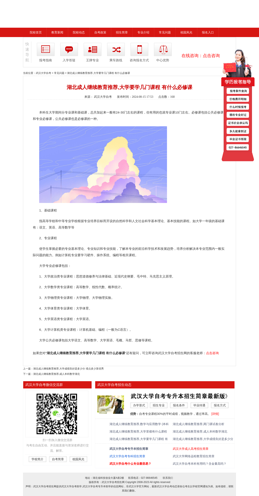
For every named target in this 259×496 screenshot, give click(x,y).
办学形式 (139, 405)
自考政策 (100, 32)
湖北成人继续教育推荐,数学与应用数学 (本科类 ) (139, 424)
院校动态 (79, 32)
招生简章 (122, 32)
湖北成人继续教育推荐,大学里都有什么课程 (138, 431)
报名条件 (179, 405)
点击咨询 (211, 55)
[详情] (215, 413)
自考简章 (58, 459)
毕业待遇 (199, 405)
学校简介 (37, 459)
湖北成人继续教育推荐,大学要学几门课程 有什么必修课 (98, 73)
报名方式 (220, 405)
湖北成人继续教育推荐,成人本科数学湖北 (56, 373)
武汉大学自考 (43, 73)
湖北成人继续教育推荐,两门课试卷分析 (198, 424)
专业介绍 (143, 32)
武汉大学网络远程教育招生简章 (193, 456)
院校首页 (36, 32)
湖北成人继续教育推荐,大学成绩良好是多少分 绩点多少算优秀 (68, 368)
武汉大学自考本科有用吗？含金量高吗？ (199, 463)
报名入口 (208, 32)
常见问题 (165, 32)
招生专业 (159, 405)
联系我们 (168, 477)
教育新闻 (57, 32)
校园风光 (186, 32)
